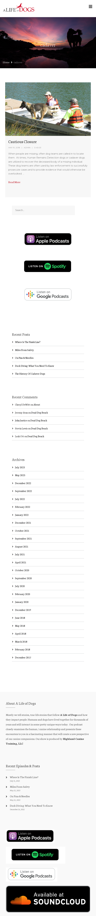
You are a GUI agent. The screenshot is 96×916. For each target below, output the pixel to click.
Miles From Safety (24, 350)
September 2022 (23, 491)
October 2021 (22, 530)
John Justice (21, 420)
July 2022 (20, 499)
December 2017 (23, 657)
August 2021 (21, 546)
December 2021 (23, 522)
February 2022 (22, 506)
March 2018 (21, 641)
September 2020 (23, 578)
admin (27, 147)
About (37, 404)
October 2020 (22, 570)
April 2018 (20, 633)
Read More (14, 182)
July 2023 (20, 467)
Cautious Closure (22, 141)
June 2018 (20, 617)
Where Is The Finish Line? (27, 342)
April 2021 (20, 562)
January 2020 (22, 602)
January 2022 (22, 514)
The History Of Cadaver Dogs (30, 373)
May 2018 (20, 625)
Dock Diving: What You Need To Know (34, 365)
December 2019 (23, 610)
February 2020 (22, 594)
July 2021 (20, 554)
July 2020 (20, 586)
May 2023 (20, 475)
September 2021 (23, 538)
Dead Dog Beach (39, 412)
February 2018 (22, 649)
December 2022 (23, 483)
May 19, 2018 (14, 147)
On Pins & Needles (24, 357)
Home (6, 62)
